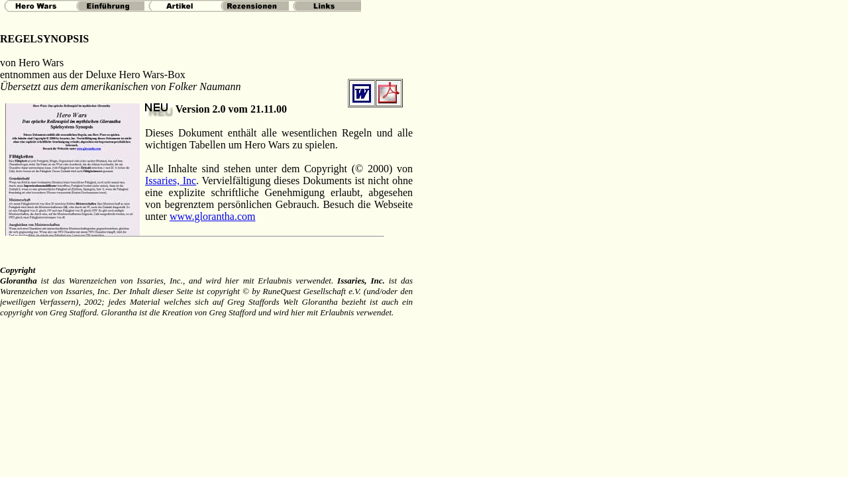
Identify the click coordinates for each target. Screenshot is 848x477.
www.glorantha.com (213, 216)
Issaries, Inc (170, 180)
